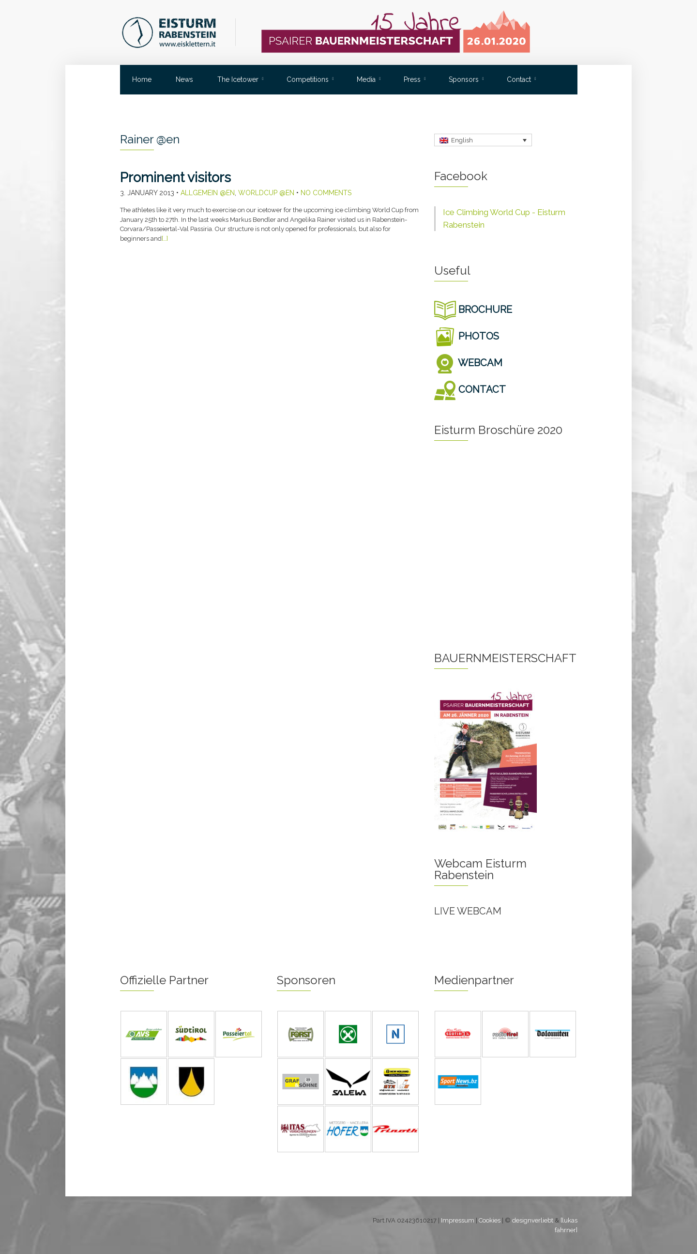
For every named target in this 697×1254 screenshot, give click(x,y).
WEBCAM (468, 363)
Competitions (308, 79)
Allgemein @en (208, 193)
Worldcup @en (266, 193)
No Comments (326, 193)
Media (366, 79)
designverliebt (532, 1220)
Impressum (457, 1220)
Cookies (489, 1220)
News (184, 79)
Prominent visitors (175, 178)
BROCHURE (473, 309)
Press (412, 79)
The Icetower (237, 79)
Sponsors (464, 79)
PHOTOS (466, 336)
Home (142, 79)
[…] (165, 238)
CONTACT (470, 389)
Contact (519, 79)
